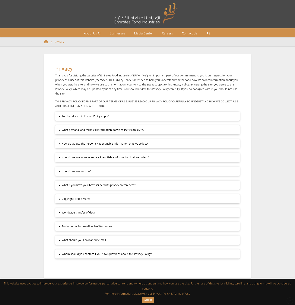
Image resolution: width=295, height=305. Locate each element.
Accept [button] (148, 299)
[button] (147, 116)
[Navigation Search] (209, 32)
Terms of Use (181, 293)
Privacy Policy (161, 293)
